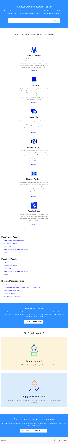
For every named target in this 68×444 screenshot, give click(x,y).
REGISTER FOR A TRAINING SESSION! (33, 431)
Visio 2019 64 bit (8, 246)
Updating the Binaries (9, 293)
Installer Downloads (33, 322)
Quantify (6, 252)
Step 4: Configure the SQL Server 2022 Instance (16, 249)
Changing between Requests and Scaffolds (14, 284)
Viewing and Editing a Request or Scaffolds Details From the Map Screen (22, 287)
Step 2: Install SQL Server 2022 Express (14, 240)
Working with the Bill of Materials (12, 296)
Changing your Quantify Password (12, 290)
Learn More (34, 71)
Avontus (3, 440)
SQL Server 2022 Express (10, 243)
